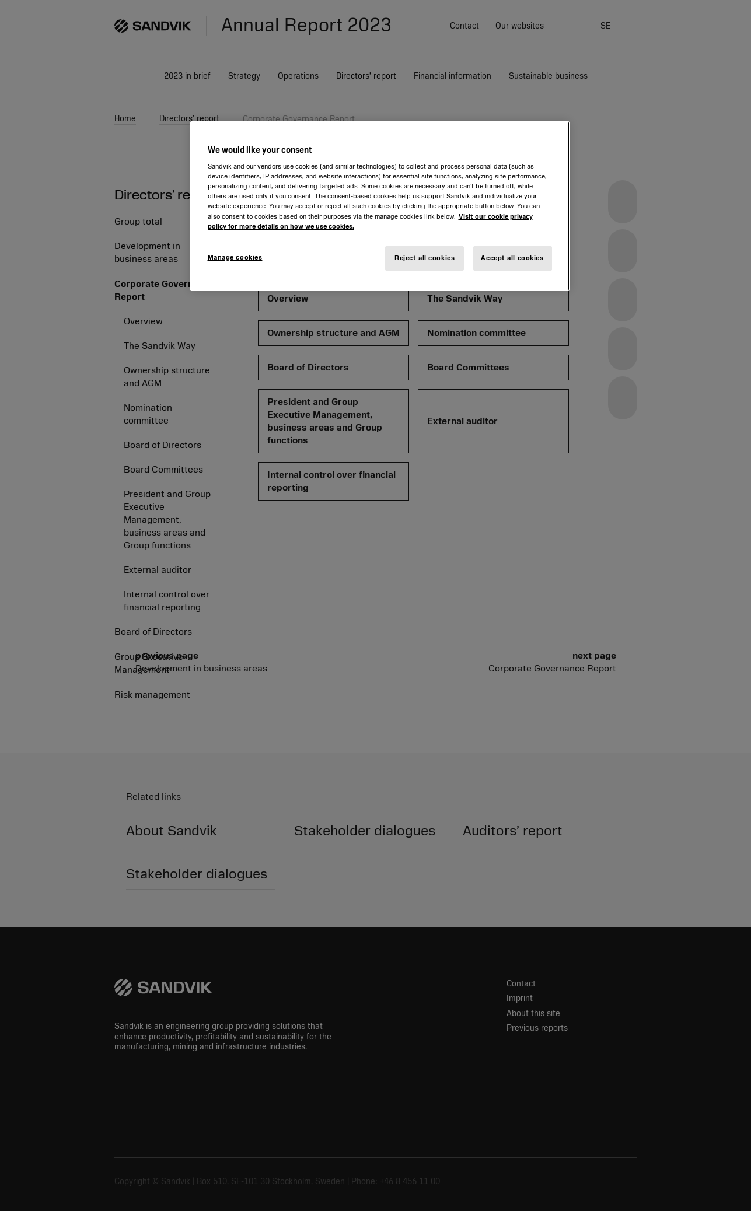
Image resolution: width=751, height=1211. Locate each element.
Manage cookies (235, 257)
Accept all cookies (512, 258)
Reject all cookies (424, 258)
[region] (380, 206)
